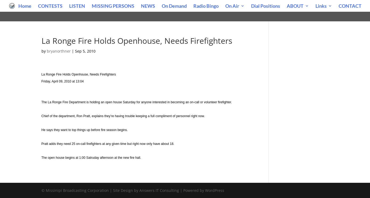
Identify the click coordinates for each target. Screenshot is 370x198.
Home (24, 6)
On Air (232, 6)
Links (321, 6)
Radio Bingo (206, 6)
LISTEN (77, 6)
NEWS (148, 6)
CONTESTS (50, 6)
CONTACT (350, 6)
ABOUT (295, 6)
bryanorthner (59, 51)
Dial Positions (265, 6)
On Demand (174, 6)
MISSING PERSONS (113, 6)
